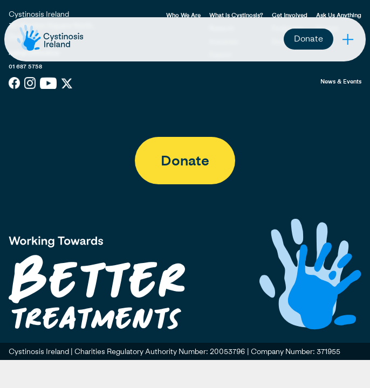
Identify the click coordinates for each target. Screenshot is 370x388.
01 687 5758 (25, 66)
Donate (308, 38)
